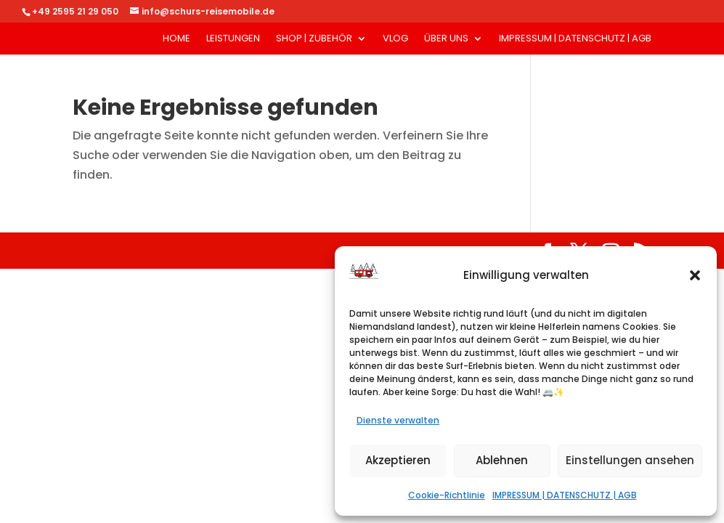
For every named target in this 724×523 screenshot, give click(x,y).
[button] (695, 275)
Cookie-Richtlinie (446, 495)
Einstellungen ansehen (630, 460)
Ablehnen (502, 460)
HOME (176, 39)
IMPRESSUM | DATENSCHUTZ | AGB (564, 495)
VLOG (395, 39)
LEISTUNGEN (233, 39)
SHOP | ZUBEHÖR (314, 39)
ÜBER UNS (446, 39)
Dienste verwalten (398, 420)
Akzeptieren (398, 460)
